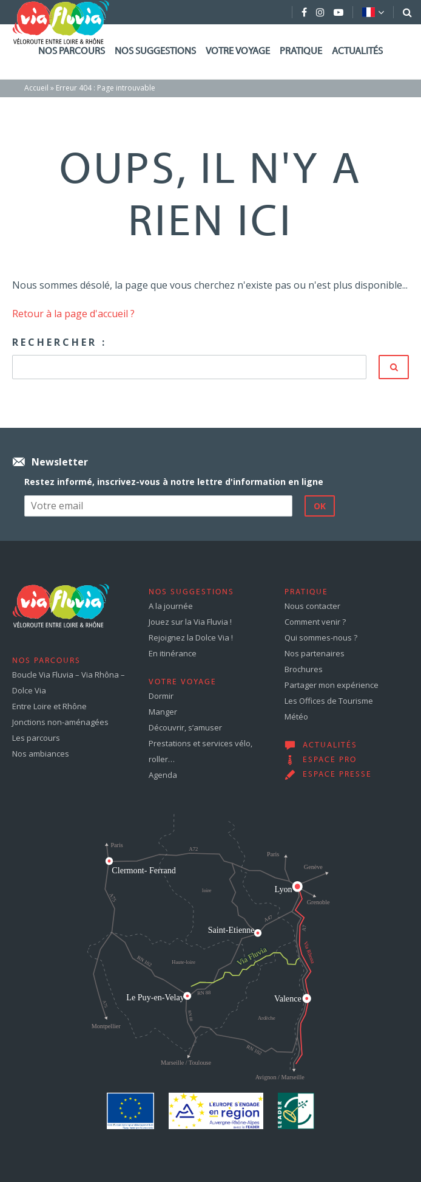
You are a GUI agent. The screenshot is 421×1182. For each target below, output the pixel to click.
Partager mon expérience (332, 684)
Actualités (357, 52)
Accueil (36, 88)
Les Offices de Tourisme (329, 700)
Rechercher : (59, 342)
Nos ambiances (40, 753)
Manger (163, 711)
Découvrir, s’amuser (185, 727)
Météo (296, 716)
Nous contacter (312, 605)
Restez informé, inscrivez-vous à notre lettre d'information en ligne (173, 481)
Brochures (304, 669)
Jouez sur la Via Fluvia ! (190, 621)
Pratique (301, 52)
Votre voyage (238, 52)
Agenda (163, 774)
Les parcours (36, 737)
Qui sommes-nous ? (321, 637)
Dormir (161, 695)
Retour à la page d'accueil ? (73, 313)
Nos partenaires (315, 653)
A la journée (171, 605)
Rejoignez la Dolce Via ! (191, 637)
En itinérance (173, 653)
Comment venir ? (315, 621)
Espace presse (337, 775)
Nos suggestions (155, 52)
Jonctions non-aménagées (60, 721)
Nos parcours (71, 52)
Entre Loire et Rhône (49, 706)
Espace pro (330, 760)
